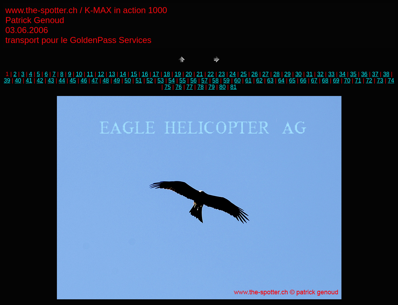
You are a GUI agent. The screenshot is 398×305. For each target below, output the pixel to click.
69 (336, 80)
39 (7, 80)
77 (189, 87)
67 (314, 80)
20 (189, 74)
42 (40, 80)
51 (139, 80)
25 (243, 74)
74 (391, 80)
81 (233, 87)
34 (342, 74)
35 (353, 74)
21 (200, 74)
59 (226, 80)
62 (259, 80)
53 (161, 80)
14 (123, 74)
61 (248, 80)
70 (347, 80)
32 (320, 74)
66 (303, 80)
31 (309, 74)
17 (156, 74)
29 (287, 74)
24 (232, 74)
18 (167, 74)
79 (211, 87)
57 (204, 80)
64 (281, 80)
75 (167, 87)
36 (364, 74)
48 (105, 80)
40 (18, 80)
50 (127, 80)
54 (171, 80)
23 (221, 74)
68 (325, 80)
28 (276, 74)
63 (270, 80)
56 (193, 80)
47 (95, 80)
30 (298, 74)
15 (134, 74)
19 (178, 74)
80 (222, 87)
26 (254, 74)
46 (84, 80)
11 (90, 74)
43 (51, 80)
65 (292, 80)
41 (29, 80)
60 (237, 80)
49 (116, 80)
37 (375, 74)
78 (200, 87)
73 (380, 80)
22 (210, 74)
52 (150, 80)
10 (79, 74)
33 (331, 74)
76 (178, 87)
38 (386, 74)
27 (265, 74)
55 (182, 80)
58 (215, 80)
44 (62, 80)
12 (101, 74)
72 (369, 80)
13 (112, 74)
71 (358, 80)
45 (73, 80)
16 (145, 74)
